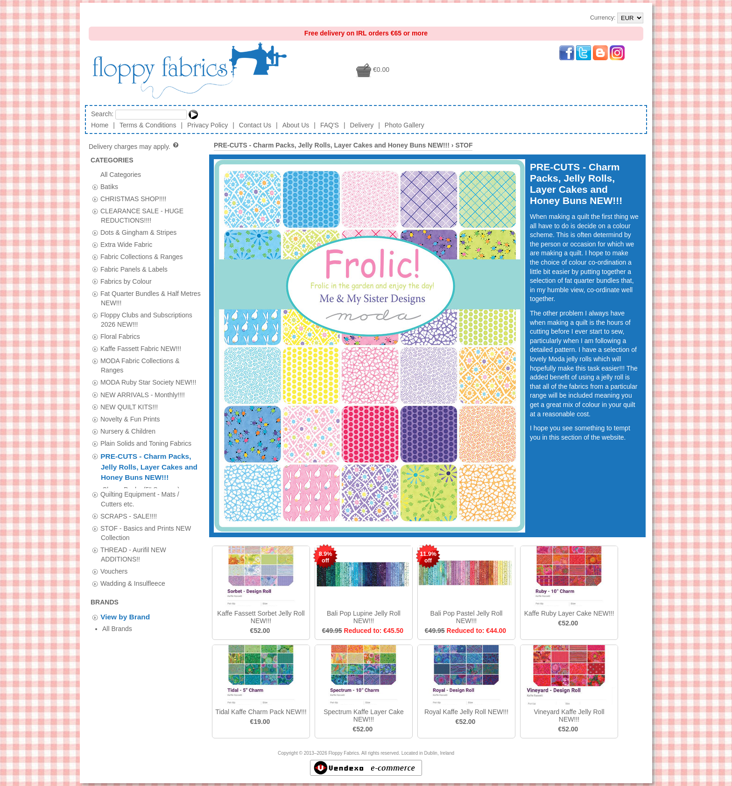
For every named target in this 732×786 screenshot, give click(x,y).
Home (99, 125)
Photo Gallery (404, 125)
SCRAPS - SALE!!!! (128, 511)
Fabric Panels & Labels (134, 269)
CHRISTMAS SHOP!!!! (133, 198)
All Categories (120, 174)
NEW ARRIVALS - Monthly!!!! (142, 394)
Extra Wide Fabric (126, 244)
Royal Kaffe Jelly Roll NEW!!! (466, 712)
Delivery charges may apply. (134, 146)
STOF (463, 145)
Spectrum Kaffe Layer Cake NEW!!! (364, 715)
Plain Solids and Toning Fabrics (145, 443)
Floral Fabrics (120, 336)
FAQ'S (329, 125)
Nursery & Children (127, 431)
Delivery (362, 125)
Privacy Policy (207, 125)
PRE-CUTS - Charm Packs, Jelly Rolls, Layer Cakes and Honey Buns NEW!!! (148, 466)
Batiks (109, 186)
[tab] (95, 186)
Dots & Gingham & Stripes (138, 232)
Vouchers (113, 567)
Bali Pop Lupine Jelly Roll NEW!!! (364, 617)
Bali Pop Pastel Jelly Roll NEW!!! (466, 617)
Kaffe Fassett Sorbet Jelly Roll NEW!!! (260, 617)
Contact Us (255, 125)
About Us (296, 125)
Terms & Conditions (148, 125)
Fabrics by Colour (126, 281)
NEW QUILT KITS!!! (129, 406)
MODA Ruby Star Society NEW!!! (148, 382)
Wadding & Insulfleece (132, 579)
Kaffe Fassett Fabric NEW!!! (140, 348)
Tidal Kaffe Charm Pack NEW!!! (260, 712)
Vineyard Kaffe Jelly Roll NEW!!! (569, 715)
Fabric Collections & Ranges (141, 256)
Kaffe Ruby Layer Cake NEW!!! (569, 613)
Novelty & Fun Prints (130, 418)
